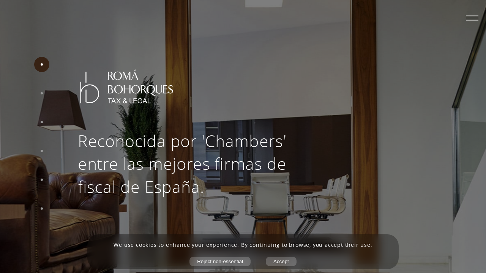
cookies (146, 245)
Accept (281, 261)
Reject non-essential (220, 261)
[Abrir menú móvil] (472, 18)
